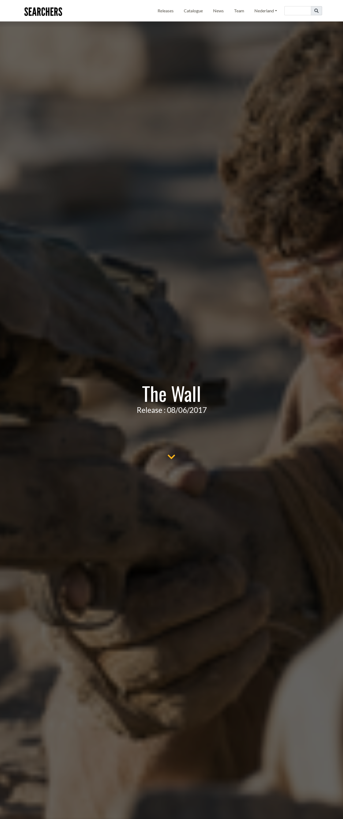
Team (239, 10)
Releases (166, 10)
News (218, 10)
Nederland (264, 10)
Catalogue (193, 10)
